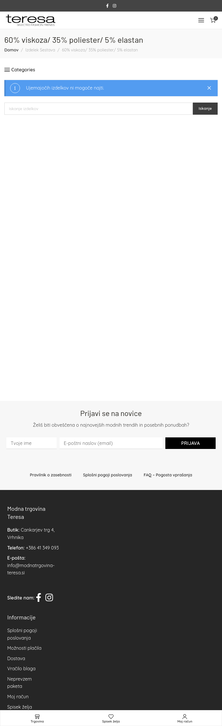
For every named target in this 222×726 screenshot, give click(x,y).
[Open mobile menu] (201, 20)
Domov (11, 50)
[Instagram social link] (114, 6)
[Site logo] (30, 20)
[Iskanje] (98, 109)
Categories (23, 70)
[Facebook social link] (107, 6)
